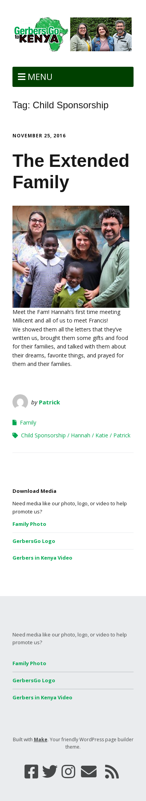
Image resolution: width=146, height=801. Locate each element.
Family (28, 422)
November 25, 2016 (39, 135)
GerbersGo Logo (33, 540)
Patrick (49, 402)
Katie (101, 435)
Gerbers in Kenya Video (42, 557)
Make (40, 739)
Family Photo (29, 523)
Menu (40, 76)
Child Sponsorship (43, 435)
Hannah (80, 435)
